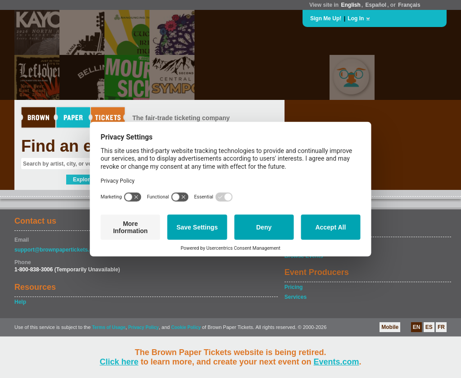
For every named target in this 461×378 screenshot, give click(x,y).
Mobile (389, 327)
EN (416, 327)
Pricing (294, 287)
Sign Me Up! (325, 18)
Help (20, 302)
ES (429, 327)
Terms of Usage (108, 327)
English (350, 5)
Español (376, 5)
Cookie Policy (186, 327)
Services (296, 297)
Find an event (73, 146)
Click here (118, 361)
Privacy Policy (143, 327)
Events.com (336, 361)
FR (441, 327)
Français (409, 5)
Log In (356, 18)
